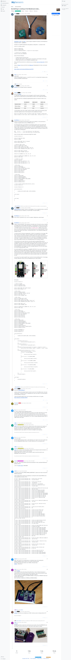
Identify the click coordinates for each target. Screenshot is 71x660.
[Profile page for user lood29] (12, 472)
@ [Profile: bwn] (15, 426)
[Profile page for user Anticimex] (12, 425)
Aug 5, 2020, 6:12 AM (30, 424)
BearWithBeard (18, 206)
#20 (47, 622)
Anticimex (16, 424)
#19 (47, 611)
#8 (47, 222)
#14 (47, 448)
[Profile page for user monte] (12, 75)
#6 (47, 207)
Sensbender (16, 41)
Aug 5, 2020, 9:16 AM (22, 437)
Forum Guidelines (33, 658)
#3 (47, 85)
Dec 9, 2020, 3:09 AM (23, 622)
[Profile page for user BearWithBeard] (12, 121)
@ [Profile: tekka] (19, 94)
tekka (15, 13)
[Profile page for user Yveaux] (12, 612)
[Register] (66, 5)
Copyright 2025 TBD (25, 658)
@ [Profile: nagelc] (19, 620)
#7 (47, 215)
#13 (47, 437)
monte (15, 74)
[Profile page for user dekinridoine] (12, 404)
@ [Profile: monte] (15, 87)
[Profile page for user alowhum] (12, 461)
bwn (15, 437)
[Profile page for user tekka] (12, 14)
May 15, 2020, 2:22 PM (25, 222)
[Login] (66, 1)
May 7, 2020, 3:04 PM (26, 92)
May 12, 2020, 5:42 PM (25, 207)
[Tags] (4, 9)
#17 (47, 558)
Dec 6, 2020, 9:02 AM (26, 611)
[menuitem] (66, 1)
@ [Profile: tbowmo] (31, 65)
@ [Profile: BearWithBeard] (17, 209)
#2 (47, 74)
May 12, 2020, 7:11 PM (25, 215)
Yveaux (15, 611)
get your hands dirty (40, 62)
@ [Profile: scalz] (19, 65)
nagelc (15, 569)
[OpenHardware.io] (4, 3)
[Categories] (4, 5)
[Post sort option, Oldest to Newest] (56, 15)
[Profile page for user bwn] (12, 410)
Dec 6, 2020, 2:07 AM (23, 569)
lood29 (15, 558)
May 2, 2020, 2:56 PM (25, 85)
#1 (47, 13)
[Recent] (4, 7)
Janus (20, 41)
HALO (24, 41)
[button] (4, 657)
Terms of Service (46, 658)
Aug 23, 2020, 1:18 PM (23, 558)
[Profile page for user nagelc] (12, 570)
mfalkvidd (16, 92)
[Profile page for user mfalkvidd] (12, 93)
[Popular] (4, 11)
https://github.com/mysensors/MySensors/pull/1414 (23, 69)
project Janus (20, 465)
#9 (47, 388)
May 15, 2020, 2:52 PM (26, 388)
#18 (47, 569)
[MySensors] (4, 1)
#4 (47, 92)
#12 (47, 424)
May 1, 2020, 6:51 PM (25, 13)
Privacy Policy (39, 658)
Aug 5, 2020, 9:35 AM (30, 448)
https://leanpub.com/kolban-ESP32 (20, 397)
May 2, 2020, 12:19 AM (22, 74)
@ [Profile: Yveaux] (16, 623)
